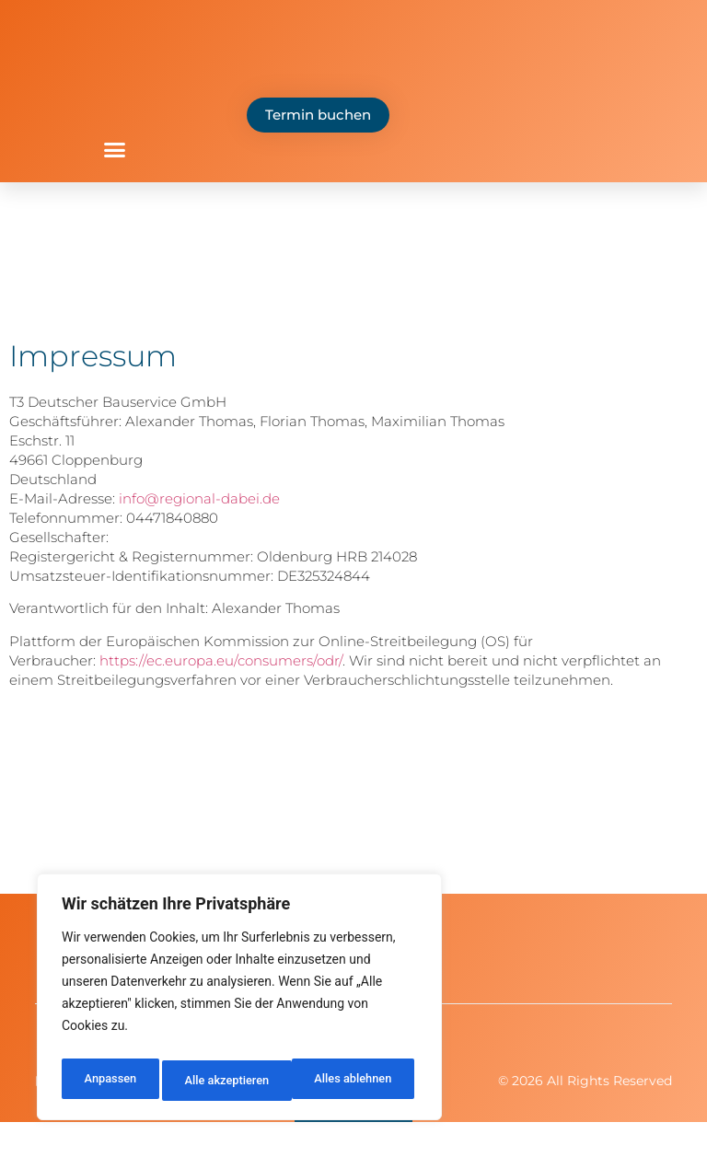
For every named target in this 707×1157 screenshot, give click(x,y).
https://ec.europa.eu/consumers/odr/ (220, 660)
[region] (239, 1001)
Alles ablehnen (222, 1080)
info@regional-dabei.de (199, 498)
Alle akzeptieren (353, 1080)
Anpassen (107, 1080)
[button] (115, 150)
